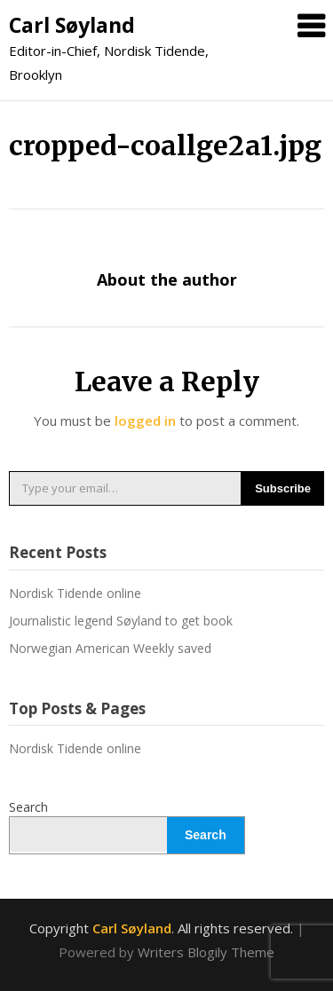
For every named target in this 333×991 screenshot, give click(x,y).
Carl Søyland (72, 25)
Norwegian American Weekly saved (110, 648)
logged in (145, 420)
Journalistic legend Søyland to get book (121, 620)
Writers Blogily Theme (206, 952)
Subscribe (283, 488)
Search (28, 806)
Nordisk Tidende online (75, 593)
